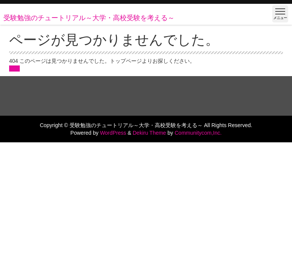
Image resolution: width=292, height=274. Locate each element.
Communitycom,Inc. (198, 133)
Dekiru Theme (149, 133)
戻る (14, 68)
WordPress (113, 133)
